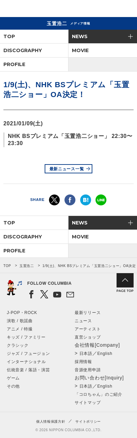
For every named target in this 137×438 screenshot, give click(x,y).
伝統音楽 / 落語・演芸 (28, 369)
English (104, 353)
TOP (9, 36)
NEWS (80, 36)
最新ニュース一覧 (66, 169)
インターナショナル (26, 361)
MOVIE (80, 50)
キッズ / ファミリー (26, 337)
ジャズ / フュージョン (28, 353)
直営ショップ (88, 337)
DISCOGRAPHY (22, 50)
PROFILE (14, 64)
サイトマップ (88, 402)
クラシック (18, 345)
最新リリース (88, 312)
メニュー (126, 9)
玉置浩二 (26, 266)
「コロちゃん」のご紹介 (98, 394)
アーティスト (88, 329)
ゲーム (13, 378)
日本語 (85, 353)
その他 (13, 386)
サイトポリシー (88, 421)
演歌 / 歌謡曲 (20, 320)
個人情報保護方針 (50, 421)
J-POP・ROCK (22, 312)
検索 (108, 9)
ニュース (83, 320)
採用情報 (83, 361)
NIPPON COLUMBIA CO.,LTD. (37, 9)
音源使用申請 (88, 369)
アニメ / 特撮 (20, 329)
